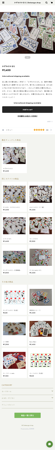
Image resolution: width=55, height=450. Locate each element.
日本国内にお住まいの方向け (28, 116)
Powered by (27, 429)
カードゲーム (6, 391)
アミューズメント (8, 405)
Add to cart (27, 109)
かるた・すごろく (8, 398)
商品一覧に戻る (27, 415)
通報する (50, 121)
